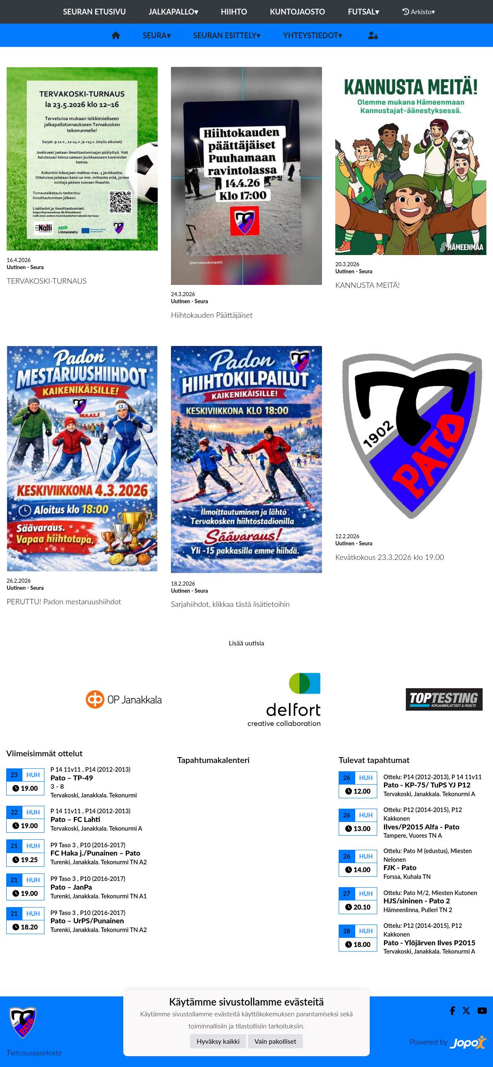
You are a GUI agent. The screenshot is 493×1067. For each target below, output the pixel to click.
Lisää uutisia (246, 643)
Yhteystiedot (312, 35)
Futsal (363, 11)
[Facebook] (449, 1010)
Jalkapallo (173, 11)
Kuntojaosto (297, 11)
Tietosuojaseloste (34, 1052)
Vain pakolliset (275, 1041)
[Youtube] (479, 1010)
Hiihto (234, 11)
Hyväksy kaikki (218, 1041)
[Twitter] (463, 1010)
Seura (157, 35)
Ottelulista (27, 948)
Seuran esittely (227, 35)
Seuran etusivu (94, 11)
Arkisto (419, 12)
